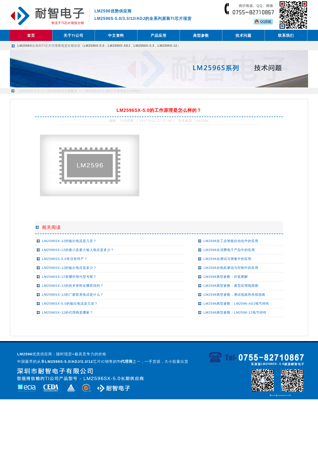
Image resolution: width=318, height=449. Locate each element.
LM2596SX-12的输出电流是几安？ (69, 241)
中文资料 (116, 35)
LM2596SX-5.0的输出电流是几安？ (70, 303)
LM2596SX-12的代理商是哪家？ (67, 312)
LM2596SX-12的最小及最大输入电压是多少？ (78, 250)
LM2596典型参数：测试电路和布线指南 (234, 294)
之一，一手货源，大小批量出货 (152, 361)
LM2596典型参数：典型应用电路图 (230, 285)
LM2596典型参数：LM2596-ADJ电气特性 (236, 303)
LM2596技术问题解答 (62, 91)
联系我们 (286, 35)
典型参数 (201, 35)
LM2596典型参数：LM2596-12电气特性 (235, 312)
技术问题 (243, 35)
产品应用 (158, 35)
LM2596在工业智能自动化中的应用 (230, 241)
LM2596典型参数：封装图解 (225, 277)
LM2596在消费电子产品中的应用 (229, 250)
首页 (31, 35)
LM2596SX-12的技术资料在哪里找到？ (73, 285)
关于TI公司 (73, 35)
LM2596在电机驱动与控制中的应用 (230, 268)
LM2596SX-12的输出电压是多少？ (69, 268)
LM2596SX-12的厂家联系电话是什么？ (73, 294)
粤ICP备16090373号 (280, 395)
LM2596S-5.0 (29, 91)
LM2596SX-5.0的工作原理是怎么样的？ (113, 91)
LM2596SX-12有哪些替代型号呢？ (69, 277)
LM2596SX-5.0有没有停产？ (64, 259)
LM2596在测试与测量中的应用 (227, 259)
